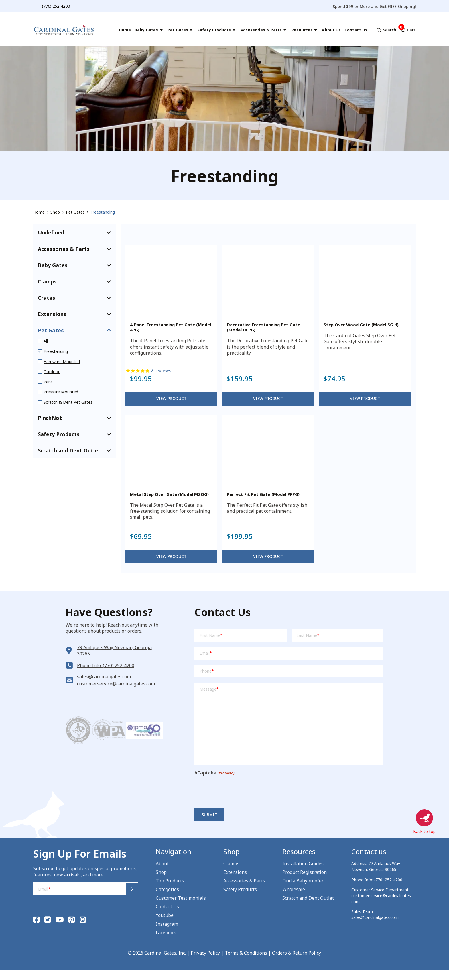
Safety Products (240, 889)
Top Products (170, 881)
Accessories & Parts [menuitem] (261, 30)
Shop (55, 212)
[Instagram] (83, 919)
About (162, 863)
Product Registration (304, 872)
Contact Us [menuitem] (355, 30)
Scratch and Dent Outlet (308, 898)
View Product (171, 398)
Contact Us (167, 906)
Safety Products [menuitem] (214, 30)
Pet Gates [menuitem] (178, 30)
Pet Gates (75, 212)
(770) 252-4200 (388, 879)
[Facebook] (36, 919)
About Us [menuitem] (331, 30)
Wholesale (293, 889)
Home (39, 212)
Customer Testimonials (181, 898)
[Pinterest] (71, 919)
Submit (209, 814)
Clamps (231, 863)
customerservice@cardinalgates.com (116, 684)
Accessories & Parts (244, 881)
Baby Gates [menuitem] (146, 30)
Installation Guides (303, 863)
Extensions (235, 872)
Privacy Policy (205, 953)
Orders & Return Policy (296, 953)
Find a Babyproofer (303, 881)
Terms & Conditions (246, 953)
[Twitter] (47, 919)
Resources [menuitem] (302, 30)
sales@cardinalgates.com (104, 676)
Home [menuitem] (125, 30)
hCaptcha (214, 773)
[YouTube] (60, 919)
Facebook (166, 932)
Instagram (167, 924)
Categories (167, 889)
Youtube (165, 915)
